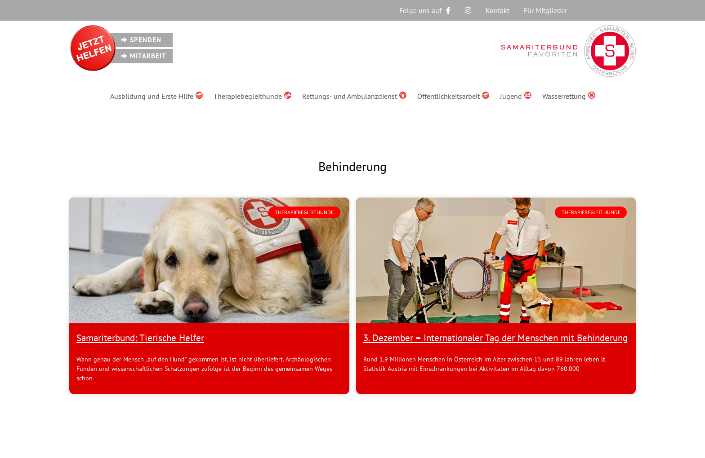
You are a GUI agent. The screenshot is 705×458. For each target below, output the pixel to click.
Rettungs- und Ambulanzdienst (354, 96)
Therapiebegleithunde (252, 96)
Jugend (515, 96)
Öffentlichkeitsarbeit (453, 96)
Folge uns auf (425, 10)
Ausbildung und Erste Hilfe (156, 96)
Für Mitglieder (545, 10)
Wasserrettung (568, 96)
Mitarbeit (148, 56)
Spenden (145, 39)
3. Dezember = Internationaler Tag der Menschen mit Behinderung (495, 338)
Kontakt (497, 10)
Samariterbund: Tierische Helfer (140, 338)
